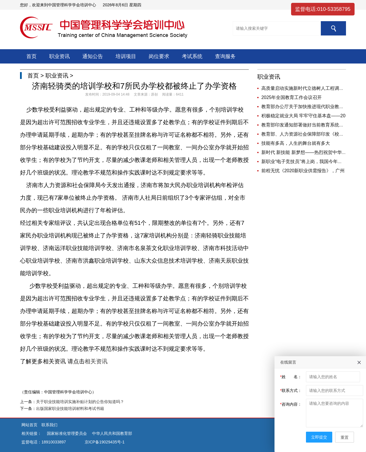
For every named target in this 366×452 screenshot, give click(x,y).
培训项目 (126, 56)
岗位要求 (159, 56)
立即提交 (319, 437)
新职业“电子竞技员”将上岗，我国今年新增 (304, 161)
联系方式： (291, 390)
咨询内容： (291, 404)
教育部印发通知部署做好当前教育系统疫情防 (307, 124)
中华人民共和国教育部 (112, 433)
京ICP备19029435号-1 (105, 442)
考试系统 (192, 56)
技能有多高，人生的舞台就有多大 (295, 143)
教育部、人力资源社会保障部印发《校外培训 (307, 134)
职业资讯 (59, 56)
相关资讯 (96, 361)
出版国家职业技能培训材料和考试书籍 (70, 408)
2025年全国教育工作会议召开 (291, 97)
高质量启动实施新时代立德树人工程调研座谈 (307, 88)
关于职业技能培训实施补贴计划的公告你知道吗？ (80, 401)
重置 (345, 437)
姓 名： (291, 376)
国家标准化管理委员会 (67, 433)
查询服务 (225, 56)
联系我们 (49, 425)
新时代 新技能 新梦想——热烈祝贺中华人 (303, 152)
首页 (31, 56)
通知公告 (92, 56)
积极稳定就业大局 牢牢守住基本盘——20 (303, 115)
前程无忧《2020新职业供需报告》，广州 (303, 170)
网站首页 (30, 425)
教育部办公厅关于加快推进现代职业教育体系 (307, 106)
